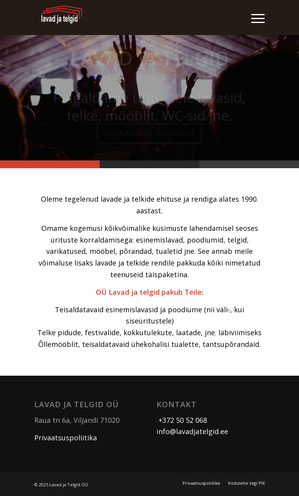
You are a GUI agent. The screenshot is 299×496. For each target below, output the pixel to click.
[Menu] (254, 17)
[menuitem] (254, 17)
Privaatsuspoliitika (65, 437)
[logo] (62, 17)
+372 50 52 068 (182, 420)
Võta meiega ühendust (149, 135)
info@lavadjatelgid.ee (192, 431)
